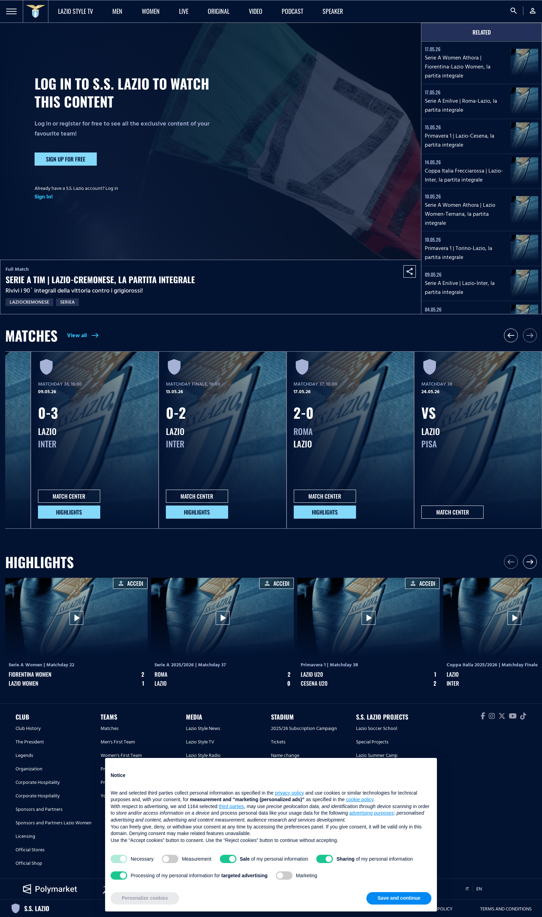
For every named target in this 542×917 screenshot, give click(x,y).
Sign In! (44, 196)
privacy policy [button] (289, 793)
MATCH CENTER (69, 496)
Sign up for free (65, 159)
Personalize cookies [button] (145, 898)
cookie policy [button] (359, 799)
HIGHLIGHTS (69, 512)
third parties (231, 806)
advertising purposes (371, 813)
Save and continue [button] (398, 898)
